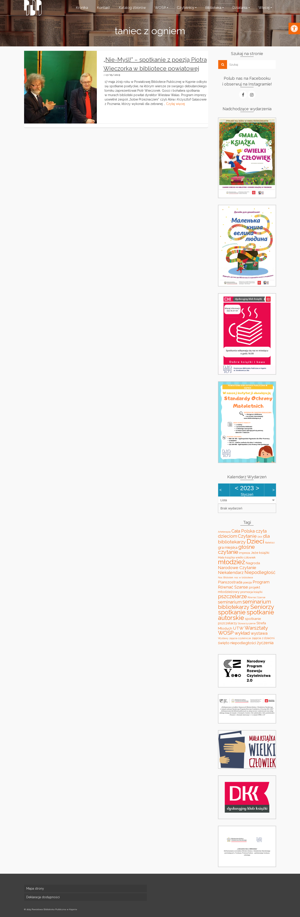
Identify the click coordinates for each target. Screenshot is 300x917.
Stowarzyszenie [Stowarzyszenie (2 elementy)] (247, 623)
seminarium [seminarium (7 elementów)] (230, 602)
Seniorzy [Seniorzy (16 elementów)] (262, 606)
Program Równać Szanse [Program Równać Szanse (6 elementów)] (243, 584)
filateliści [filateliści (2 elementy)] (270, 542)
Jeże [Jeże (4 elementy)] (254, 553)
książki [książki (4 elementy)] (264, 553)
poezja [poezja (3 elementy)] (247, 582)
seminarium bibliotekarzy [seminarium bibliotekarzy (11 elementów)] (244, 604)
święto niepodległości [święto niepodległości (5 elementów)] (237, 643)
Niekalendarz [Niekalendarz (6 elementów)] (231, 572)
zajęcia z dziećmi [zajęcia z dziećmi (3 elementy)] (263, 638)
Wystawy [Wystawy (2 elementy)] (223, 638)
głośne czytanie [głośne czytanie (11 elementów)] (236, 549)
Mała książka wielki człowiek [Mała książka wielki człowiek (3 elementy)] (237, 557)
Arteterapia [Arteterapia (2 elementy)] (224, 531)
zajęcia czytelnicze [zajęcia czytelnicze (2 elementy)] (240, 638)
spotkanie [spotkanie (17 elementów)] (232, 612)
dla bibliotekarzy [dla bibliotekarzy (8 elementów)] (244, 539)
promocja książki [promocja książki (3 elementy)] (251, 592)
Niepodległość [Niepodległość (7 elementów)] (260, 572)
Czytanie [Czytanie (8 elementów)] (247, 536)
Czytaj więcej (175, 104)
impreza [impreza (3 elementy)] (244, 552)
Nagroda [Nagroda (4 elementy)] (253, 563)
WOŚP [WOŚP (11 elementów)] (226, 633)
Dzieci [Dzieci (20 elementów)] (255, 541)
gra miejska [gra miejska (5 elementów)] (227, 547)
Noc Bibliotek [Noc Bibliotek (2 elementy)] (225, 577)
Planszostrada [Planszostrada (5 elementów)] (230, 582)
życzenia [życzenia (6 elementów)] (265, 642)
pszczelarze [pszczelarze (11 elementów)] (232, 596)
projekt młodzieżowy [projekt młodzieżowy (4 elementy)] (239, 589)
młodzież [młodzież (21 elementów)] (231, 562)
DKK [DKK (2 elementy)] (260, 536)
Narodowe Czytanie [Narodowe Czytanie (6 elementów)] (237, 567)
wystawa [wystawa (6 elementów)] (259, 633)
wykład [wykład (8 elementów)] (242, 633)
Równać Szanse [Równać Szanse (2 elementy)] (256, 597)
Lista (223, 500)
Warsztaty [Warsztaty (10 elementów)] (256, 628)
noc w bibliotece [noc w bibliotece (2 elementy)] (243, 577)
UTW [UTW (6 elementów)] (238, 628)
